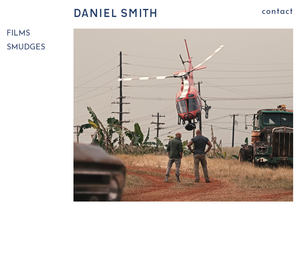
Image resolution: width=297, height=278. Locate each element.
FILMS (18, 33)
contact (277, 11)
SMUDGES (26, 47)
